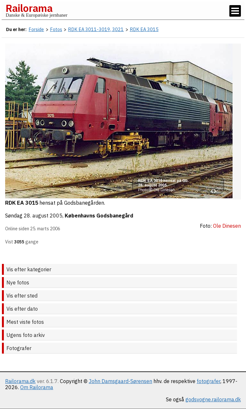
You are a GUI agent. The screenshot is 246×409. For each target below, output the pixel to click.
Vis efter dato (22, 309)
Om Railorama (36, 387)
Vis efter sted (21, 295)
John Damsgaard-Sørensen (120, 381)
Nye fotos (17, 282)
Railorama (29, 8)
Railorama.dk (20, 381)
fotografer (208, 381)
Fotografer (18, 348)
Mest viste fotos (25, 322)
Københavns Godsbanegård (99, 215)
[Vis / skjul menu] (235, 11)
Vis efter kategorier (28, 269)
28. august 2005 (43, 215)
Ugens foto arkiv (25, 335)
